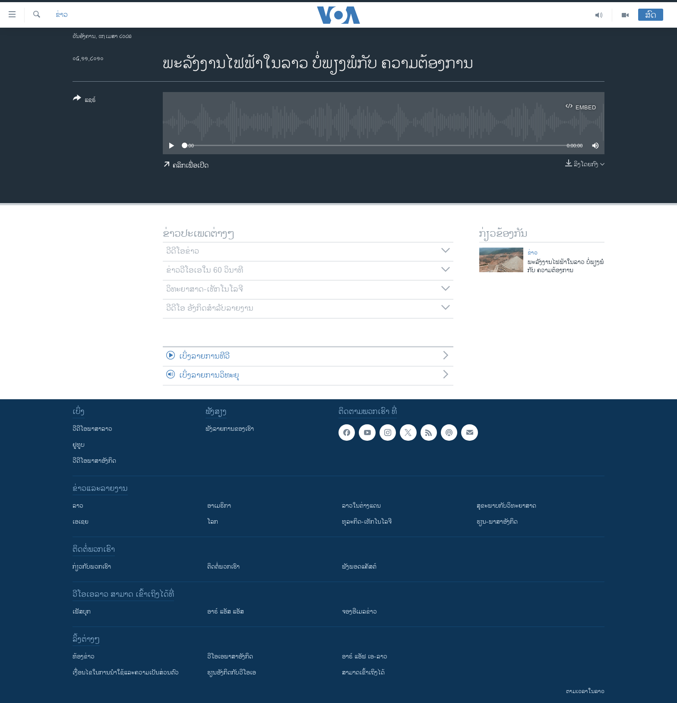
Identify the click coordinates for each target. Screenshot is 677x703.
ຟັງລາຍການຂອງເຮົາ (230, 428)
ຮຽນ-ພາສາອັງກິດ (497, 521)
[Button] (84, 100)
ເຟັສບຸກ (82, 611)
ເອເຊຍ (81, 521)
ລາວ (78, 505)
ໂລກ (212, 521)
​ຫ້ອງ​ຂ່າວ (84, 656)
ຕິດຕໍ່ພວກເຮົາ (223, 566)
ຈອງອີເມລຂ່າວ (359, 611)
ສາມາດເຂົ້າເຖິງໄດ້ (363, 672)
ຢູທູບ (79, 444)
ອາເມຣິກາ (219, 505)
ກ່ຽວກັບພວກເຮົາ (92, 566)
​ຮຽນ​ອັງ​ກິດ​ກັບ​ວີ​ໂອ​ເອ (231, 672)
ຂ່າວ (62, 15)
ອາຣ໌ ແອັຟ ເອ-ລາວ (364, 656)
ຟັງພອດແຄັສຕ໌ (359, 566)
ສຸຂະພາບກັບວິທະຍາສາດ (506, 505)
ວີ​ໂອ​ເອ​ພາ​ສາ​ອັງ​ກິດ (230, 656)
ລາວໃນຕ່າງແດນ (361, 505)
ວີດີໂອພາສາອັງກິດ (94, 460)
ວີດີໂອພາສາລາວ (92, 428)
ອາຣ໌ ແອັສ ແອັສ (225, 611)
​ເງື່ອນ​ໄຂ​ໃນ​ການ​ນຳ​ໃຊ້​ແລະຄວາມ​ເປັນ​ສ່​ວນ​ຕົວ (126, 672)
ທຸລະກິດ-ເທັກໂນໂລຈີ (367, 521)
